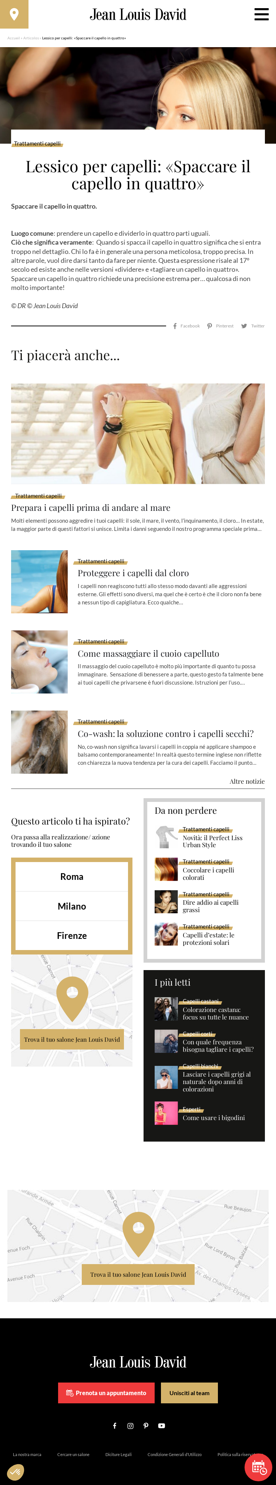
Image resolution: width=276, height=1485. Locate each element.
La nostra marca (27, 1445)
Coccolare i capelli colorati (208, 865)
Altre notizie (247, 773)
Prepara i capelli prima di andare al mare (93, 499)
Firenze (72, 927)
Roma (72, 868)
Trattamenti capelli (37, 145)
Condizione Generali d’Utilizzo (175, 1445)
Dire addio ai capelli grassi (211, 898)
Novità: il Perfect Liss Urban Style (213, 833)
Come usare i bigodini (214, 1109)
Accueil (13, 39)
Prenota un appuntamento (106, 1384)
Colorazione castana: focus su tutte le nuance (216, 1005)
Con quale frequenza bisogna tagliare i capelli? (218, 1037)
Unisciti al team (189, 1384)
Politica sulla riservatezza (240, 1445)
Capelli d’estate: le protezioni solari (209, 930)
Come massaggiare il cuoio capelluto (151, 645)
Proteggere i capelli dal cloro (135, 564)
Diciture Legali (118, 1445)
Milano (72, 897)
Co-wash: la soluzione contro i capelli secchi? (168, 725)
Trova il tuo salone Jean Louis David (72, 1031)
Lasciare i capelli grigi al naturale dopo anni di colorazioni (217, 1074)
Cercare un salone (73, 1445)
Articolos (31, 39)
